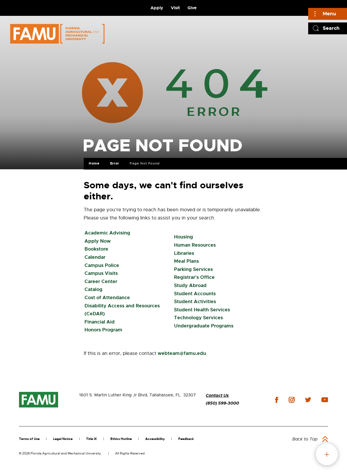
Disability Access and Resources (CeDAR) (122, 310)
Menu (329, 13)
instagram (291, 400)
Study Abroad (190, 285)
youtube (324, 399)
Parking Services (193, 269)
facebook (276, 400)
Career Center (101, 281)
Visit (175, 8)
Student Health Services (202, 310)
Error (114, 163)
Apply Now (98, 241)
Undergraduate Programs (203, 326)
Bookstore (96, 249)
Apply (157, 8)
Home (94, 163)
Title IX (91, 439)
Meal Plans (186, 261)
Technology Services (198, 318)
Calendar (95, 257)
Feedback (186, 439)
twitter (308, 399)
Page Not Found (145, 163)
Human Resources (195, 245)
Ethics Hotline (121, 439)
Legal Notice (63, 439)
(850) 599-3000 (222, 403)
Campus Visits (101, 273)
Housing (183, 237)
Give (191, 8)
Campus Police (102, 265)
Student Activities (195, 301)
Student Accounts (195, 293)
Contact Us (217, 395)
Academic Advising (107, 233)
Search (331, 28)
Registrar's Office (194, 277)
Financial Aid (100, 322)
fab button (327, 454)
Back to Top (304, 439)
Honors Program (103, 330)
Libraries (184, 253)
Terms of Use (29, 439)
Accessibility (155, 439)
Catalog (93, 289)
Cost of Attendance (107, 297)
